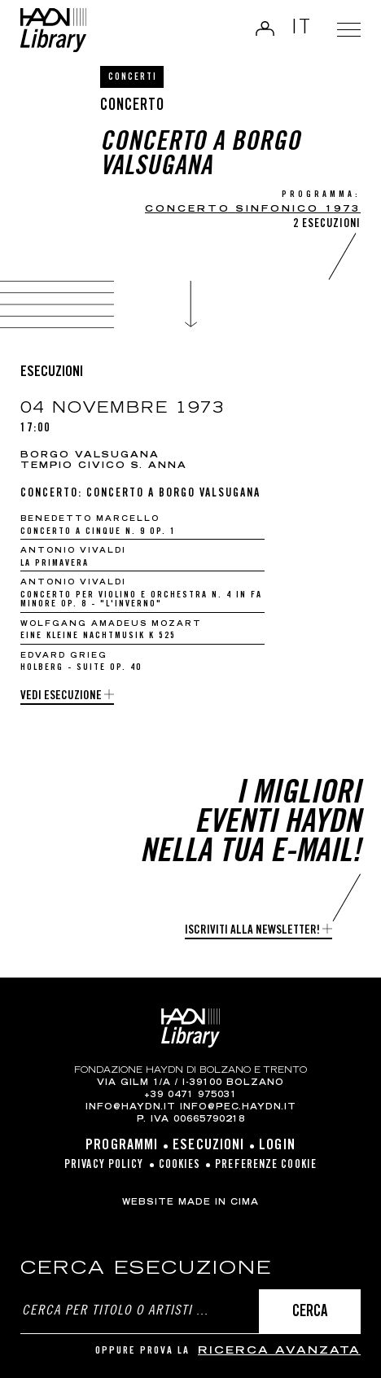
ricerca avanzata (279, 1351)
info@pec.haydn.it (238, 1108)
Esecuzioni (208, 1146)
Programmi (121, 1146)
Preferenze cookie (266, 1165)
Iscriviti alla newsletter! (252, 931)
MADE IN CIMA (218, 1203)
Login (264, 28)
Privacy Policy (103, 1165)
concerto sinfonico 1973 (253, 209)
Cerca (309, 1312)
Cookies (180, 1165)
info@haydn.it (130, 1108)
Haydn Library (53, 30)
